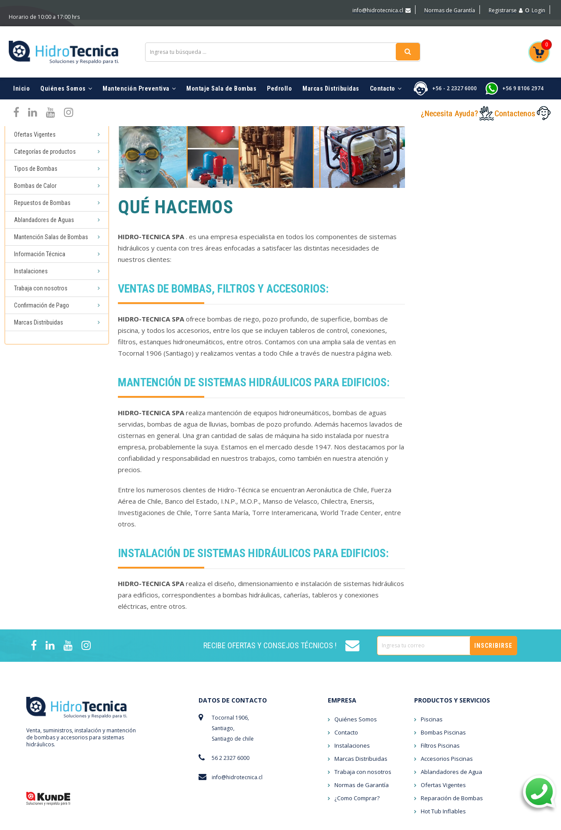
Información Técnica (39, 261)
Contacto (386, 70)
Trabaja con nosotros (40, 296)
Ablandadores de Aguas (44, 227)
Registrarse (506, 10)
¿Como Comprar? (357, 748)
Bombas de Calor (35, 193)
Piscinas (25, 125)
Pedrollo (279, 70)
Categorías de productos (45, 159)
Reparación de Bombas (452, 748)
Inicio (21, 70)
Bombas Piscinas (443, 682)
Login (538, 10)
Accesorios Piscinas (447, 709)
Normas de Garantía (449, 10)
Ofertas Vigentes (35, 142)
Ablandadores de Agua (451, 722)
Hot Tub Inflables (443, 761)
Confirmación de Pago (41, 313)
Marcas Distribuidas (330, 70)
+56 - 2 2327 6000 (454, 70)
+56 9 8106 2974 (522, 70)
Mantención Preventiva (139, 70)
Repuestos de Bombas (42, 210)
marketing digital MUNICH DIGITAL (494, 822)
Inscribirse (493, 595)
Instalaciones (31, 279)
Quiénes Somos (66, 70)
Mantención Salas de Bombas (51, 244)
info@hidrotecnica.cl (381, 10)
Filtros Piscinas (440, 695)
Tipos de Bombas (35, 176)
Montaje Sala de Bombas (221, 70)
